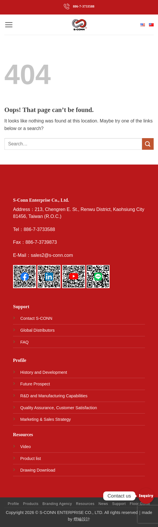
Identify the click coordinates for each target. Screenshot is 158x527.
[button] (8, 25)
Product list (30, 458)
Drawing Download (37, 470)
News (103, 504)
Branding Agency (57, 504)
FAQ (24, 342)
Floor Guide (140, 504)
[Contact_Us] (146, 496)
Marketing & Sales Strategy (45, 419)
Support (119, 504)
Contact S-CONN (36, 318)
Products (31, 504)
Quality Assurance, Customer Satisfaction (58, 407)
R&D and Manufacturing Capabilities (54, 396)
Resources (85, 504)
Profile (13, 504)
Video (25, 446)
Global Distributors (37, 330)
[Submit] (148, 143)
